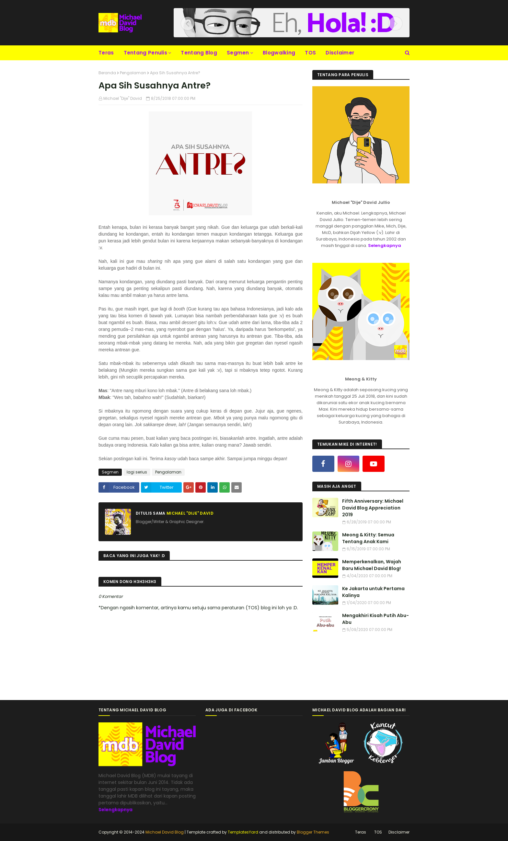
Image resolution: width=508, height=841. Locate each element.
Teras (360, 832)
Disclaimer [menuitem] (340, 52)
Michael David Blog (164, 832)
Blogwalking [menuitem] (279, 52)
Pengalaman (133, 73)
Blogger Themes (313, 832)
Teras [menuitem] (106, 52)
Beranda (107, 73)
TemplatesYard (243, 832)
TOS (378, 832)
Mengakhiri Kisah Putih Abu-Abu (375, 618)
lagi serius (137, 472)
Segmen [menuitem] (238, 52)
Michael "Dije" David (122, 98)
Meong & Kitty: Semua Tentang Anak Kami (368, 538)
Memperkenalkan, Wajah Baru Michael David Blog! (371, 565)
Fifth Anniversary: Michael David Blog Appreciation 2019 (372, 508)
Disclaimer (399, 832)
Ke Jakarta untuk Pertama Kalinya (373, 592)
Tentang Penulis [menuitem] (145, 52)
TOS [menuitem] (310, 52)
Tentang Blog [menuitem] (199, 52)
